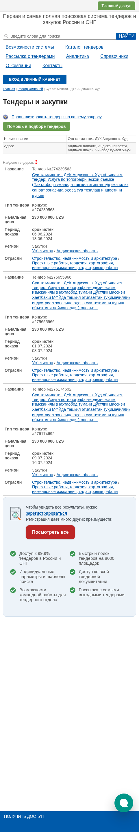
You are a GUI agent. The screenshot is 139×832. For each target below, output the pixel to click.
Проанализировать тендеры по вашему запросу (57, 117)
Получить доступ (24, 816)
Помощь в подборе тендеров (36, 126)
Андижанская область (76, 251)
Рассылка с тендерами (30, 56)
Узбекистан (42, 251)
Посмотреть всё (50, 532)
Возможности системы (30, 47)
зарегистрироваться (46, 513)
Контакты (52, 65)
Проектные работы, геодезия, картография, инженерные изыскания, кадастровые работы (75, 265)
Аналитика (77, 56)
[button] (123, 803)
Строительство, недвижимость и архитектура (74, 258)
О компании (18, 65)
